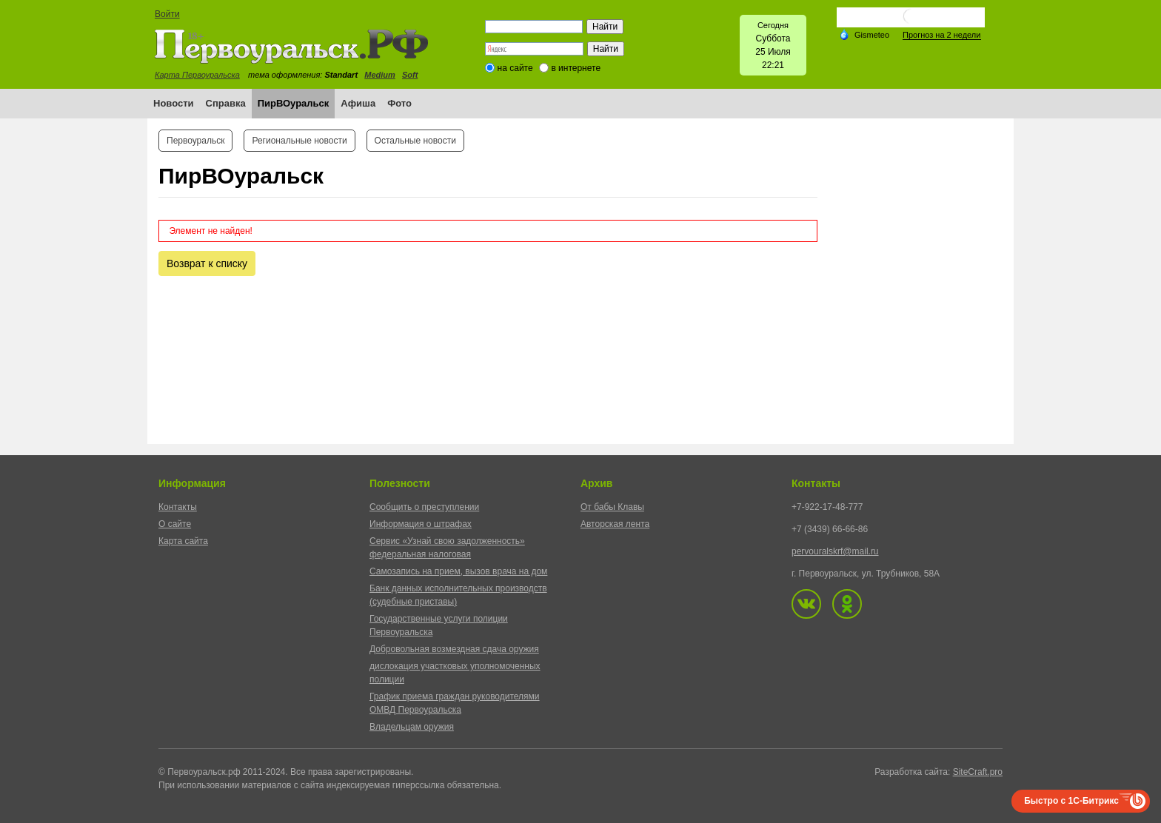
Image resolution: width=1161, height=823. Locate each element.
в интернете (575, 68)
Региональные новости (299, 140)
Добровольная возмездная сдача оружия (454, 649)
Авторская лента (614, 524)
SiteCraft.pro (978, 772)
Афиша (358, 103)
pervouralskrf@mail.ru (835, 551)
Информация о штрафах (420, 524)
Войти (167, 14)
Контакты (177, 507)
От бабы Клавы (612, 507)
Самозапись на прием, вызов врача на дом (458, 571)
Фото (399, 103)
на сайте (515, 68)
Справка (226, 103)
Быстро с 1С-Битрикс (1071, 801)
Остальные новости (415, 140)
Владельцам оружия (411, 727)
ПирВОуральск (293, 103)
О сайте (174, 524)
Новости (173, 103)
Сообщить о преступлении (424, 507)
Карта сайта (183, 541)
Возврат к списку (207, 263)
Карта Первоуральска (197, 74)
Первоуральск (195, 140)
